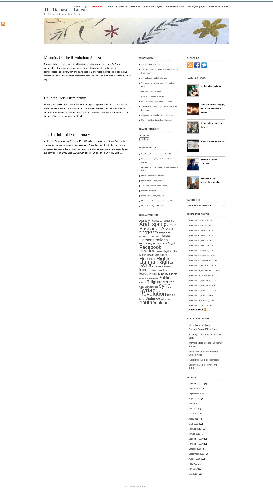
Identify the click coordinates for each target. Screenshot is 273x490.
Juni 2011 (193, 409)
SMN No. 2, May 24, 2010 (201, 225)
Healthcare (153, 254)
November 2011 (196, 384)
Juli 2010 (193, 464)
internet (145, 270)
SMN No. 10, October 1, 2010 (203, 265)
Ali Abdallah (155, 220)
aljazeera (169, 220)
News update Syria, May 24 (153, 181)
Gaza (159, 251)
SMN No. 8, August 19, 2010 (202, 255)
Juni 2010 (193, 469)
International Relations (162, 266)
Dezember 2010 (196, 439)
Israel (161, 270)
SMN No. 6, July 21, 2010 (201, 245)
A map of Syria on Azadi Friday (154, 186)
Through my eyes (197, 6)
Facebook (135, 6)
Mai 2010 (193, 474)
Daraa (165, 236)
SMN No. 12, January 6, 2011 (203, 275)
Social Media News (174, 6)
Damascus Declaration (149, 236)
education (160, 243)
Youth (145, 302)
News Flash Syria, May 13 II (153, 206)
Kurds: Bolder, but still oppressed (204, 360)
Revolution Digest (153, 6)
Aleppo (143, 220)
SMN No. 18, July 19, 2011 (201, 305)
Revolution (167, 282)
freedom (148, 250)
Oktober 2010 (195, 449)
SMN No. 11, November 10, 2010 (204, 270)
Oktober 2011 (195, 389)
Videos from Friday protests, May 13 (156, 201)
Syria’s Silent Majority (150, 64)
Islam (154, 270)
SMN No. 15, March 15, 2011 (202, 290)
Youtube (160, 302)
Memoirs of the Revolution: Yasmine (156, 101)
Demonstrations (153, 240)
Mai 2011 (193, 414)
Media (153, 274)
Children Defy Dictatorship (65, 98)
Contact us (121, 6)
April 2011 (193, 419)
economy (145, 243)
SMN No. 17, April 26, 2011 (201, 300)
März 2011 (194, 424)
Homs (163, 254)
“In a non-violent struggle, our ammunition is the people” (213, 108)
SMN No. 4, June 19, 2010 (201, 235)
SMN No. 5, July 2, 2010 (200, 240)
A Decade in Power (218, 6)
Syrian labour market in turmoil (154, 78)
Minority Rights (167, 273)
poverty (142, 282)
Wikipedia (165, 299)
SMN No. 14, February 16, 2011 (204, 285)
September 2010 (196, 454)
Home (77, 6)
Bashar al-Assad (157, 228)
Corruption (162, 232)
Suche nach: (145, 135)
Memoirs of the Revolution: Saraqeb (156, 120)
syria (165, 286)
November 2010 (196, 444)
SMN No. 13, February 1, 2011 (203, 280)
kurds (143, 274)
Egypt (171, 243)
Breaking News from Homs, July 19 (156, 154)
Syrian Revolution (152, 292)
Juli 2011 (193, 404)
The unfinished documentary (67, 135)
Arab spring (153, 224)
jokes (166, 270)
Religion (153, 282)
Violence (152, 298)
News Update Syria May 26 (153, 176)
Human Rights (155, 258)
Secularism (144, 287)
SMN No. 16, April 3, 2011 (201, 295)
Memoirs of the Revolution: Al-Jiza (72, 57)
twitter (142, 299)
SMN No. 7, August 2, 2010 (201, 250)
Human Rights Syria (156, 263)
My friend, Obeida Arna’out (152, 96)
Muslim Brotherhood (148, 278)
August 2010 (195, 459)
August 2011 (195, 399)
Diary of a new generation (152, 91)
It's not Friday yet (148, 191)
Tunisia (171, 294)
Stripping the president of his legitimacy (158, 115)
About (110, 6)
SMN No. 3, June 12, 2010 (201, 230)
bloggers (147, 232)
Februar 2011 (195, 429)
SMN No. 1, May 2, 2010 (200, 220)
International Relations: (207, 327)
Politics (165, 277)
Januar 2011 (194, 434)
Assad (171, 225)
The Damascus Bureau (66, 9)
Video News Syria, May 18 (152, 196)
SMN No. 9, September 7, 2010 (203, 260)
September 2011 (196, 394)
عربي (85, 6)
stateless (154, 287)
